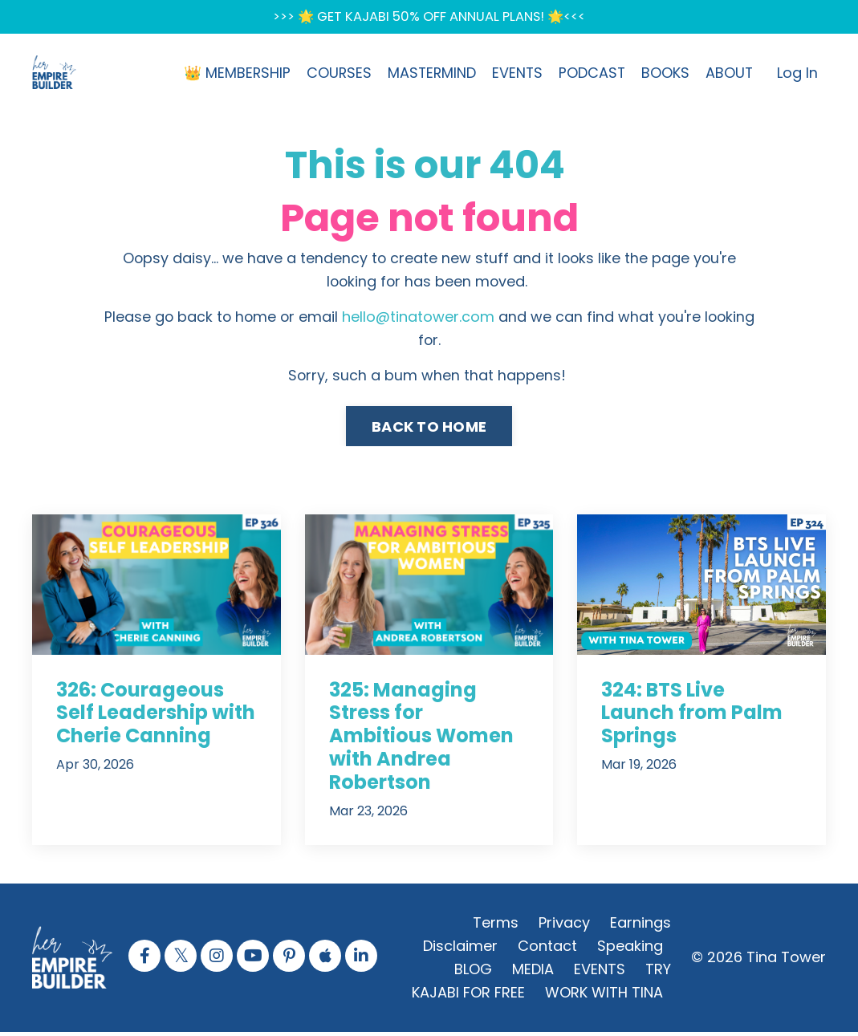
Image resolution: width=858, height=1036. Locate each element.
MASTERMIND (429, 74)
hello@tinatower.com (418, 320)
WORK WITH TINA (604, 995)
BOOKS (664, 74)
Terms (495, 926)
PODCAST (590, 74)
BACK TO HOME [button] (429, 430)
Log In (797, 74)
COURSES (335, 74)
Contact (547, 950)
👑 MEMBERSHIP (232, 74)
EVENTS (515, 74)
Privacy (564, 926)
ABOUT (729, 74)
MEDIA (533, 972)
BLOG (473, 972)
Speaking (630, 950)
